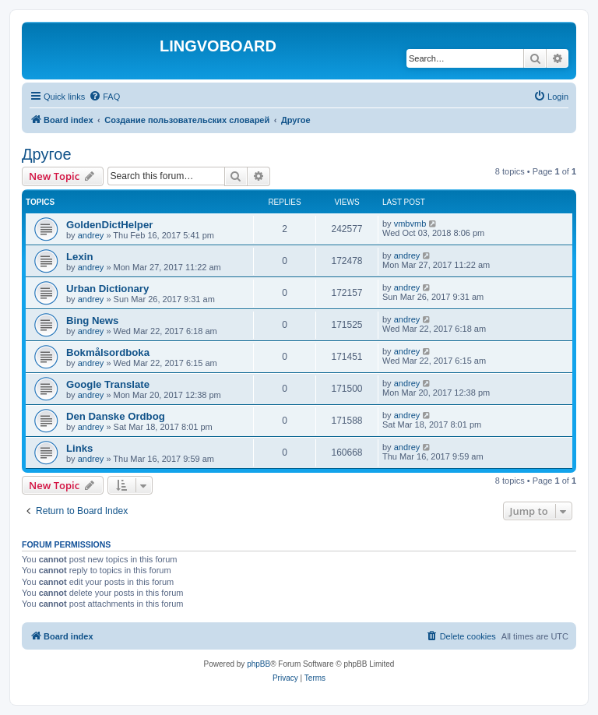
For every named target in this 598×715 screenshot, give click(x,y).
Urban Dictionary (107, 288)
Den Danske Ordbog (115, 416)
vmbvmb (410, 223)
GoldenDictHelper (109, 225)
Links (79, 448)
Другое (47, 154)
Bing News (92, 320)
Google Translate (108, 384)
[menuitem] (104, 96)
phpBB (258, 664)
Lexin (79, 256)
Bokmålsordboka (108, 352)
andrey (91, 235)
